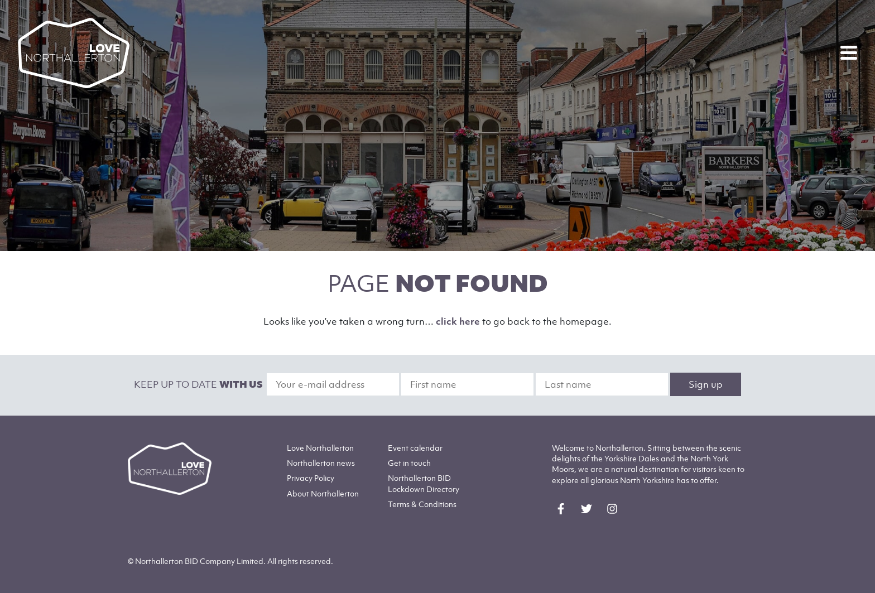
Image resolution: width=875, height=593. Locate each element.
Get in (409, 462)
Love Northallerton (320, 447)
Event (415, 447)
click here (458, 321)
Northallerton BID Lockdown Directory (423, 483)
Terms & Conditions (422, 504)
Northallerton (321, 462)
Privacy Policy (310, 478)
